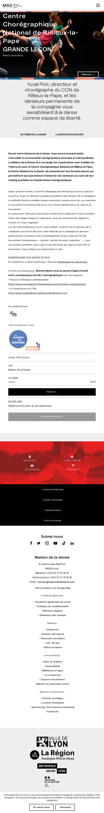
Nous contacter (53, 521)
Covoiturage (32, 469)
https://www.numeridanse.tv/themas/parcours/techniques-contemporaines (47, 284)
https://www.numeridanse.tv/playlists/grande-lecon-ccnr (37, 293)
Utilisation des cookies (53, 615)
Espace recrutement (53, 679)
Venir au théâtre (52, 662)
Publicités (53, 712)
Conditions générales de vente (53, 602)
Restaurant (73, 469)
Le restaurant (53, 675)
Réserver (51, 392)
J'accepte (65, 807)
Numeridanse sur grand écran (72, 262)
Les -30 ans (53, 643)
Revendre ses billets (53, 638)
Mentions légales (53, 611)
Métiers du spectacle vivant (53, 684)
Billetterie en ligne (52, 671)
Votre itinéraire (72, 460)
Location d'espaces (53, 703)
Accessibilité (52, 666)
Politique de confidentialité (52, 606)
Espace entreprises (53, 489)
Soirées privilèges (52, 698)
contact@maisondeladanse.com (56, 582)
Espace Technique (53, 500)
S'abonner (53, 630)
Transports (29, 460)
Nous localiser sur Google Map (53, 588)
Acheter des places (53, 634)
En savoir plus (41, 807)
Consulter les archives (51, 417)
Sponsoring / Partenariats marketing (53, 707)
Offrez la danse (53, 647)
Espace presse (53, 510)
